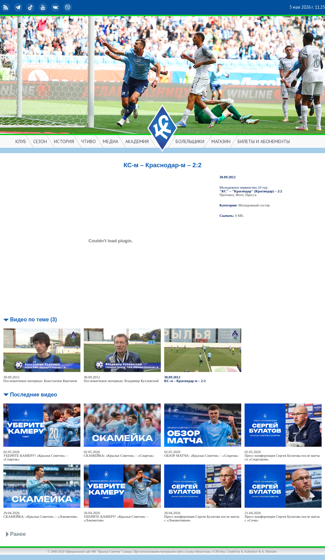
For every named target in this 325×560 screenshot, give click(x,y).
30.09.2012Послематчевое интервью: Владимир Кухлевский (121, 379)
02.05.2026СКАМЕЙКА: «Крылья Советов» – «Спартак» (119, 453)
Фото (240, 195)
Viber (68, 7)
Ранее (18, 534)
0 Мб (239, 215)
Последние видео (33, 394)
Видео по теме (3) (33, 319)
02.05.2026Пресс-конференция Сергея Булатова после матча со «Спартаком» (282, 455)
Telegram (19, 7)
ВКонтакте (56, 7)
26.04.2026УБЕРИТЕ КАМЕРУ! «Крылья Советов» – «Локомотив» (116, 516)
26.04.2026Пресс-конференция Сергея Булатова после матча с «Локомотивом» (201, 516)
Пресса (250, 195)
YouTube (44, 7)
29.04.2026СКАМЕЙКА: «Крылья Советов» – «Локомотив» (40, 514)
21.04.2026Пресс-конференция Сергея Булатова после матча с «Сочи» (282, 516)
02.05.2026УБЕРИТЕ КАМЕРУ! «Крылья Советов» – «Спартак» (35, 455)
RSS (6, 7)
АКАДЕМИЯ (137, 141)
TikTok (31, 7)
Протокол (226, 195)
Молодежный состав (254, 205)
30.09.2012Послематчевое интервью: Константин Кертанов (40, 379)
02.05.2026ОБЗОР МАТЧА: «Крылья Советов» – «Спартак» (201, 453)
